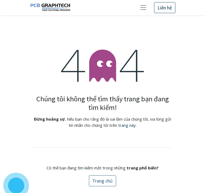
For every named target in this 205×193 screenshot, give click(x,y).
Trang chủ (102, 181)
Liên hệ (165, 8)
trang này (127, 125)
